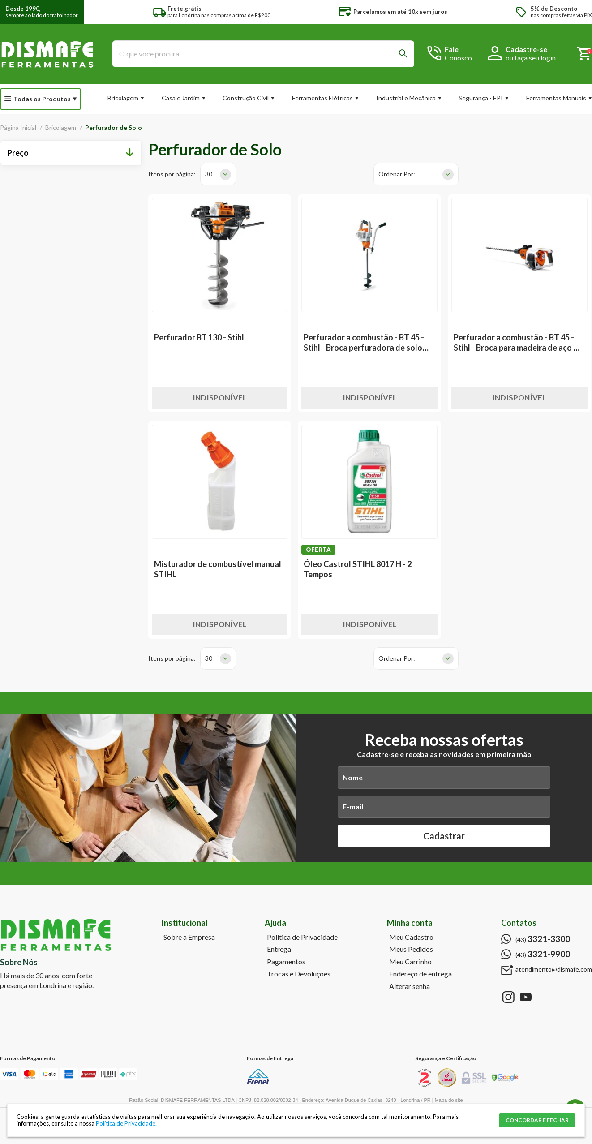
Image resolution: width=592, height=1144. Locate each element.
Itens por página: (172, 174)
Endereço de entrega (420, 974)
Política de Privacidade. (126, 1123)
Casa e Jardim (181, 98)
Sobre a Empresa (189, 937)
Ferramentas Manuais (556, 98)
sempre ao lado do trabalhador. (42, 11)
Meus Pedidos (411, 949)
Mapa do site (449, 1100)
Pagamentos (286, 962)
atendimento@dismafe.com (553, 969)
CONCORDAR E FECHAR (537, 1120)
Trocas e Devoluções (298, 974)
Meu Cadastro (411, 937)
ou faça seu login (531, 57)
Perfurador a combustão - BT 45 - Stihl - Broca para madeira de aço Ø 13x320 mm (517, 347)
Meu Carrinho (410, 962)
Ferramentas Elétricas (322, 98)
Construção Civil (246, 98)
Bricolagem (122, 98)
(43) (542, 939)
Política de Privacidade (302, 937)
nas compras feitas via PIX (561, 11)
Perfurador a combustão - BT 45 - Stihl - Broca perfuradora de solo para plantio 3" (364, 347)
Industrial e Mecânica (406, 98)
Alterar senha (409, 986)
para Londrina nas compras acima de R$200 (218, 11)
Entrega (279, 949)
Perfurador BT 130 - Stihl (199, 337)
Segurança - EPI (481, 98)
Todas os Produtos (42, 99)
